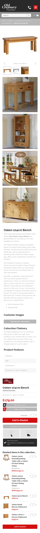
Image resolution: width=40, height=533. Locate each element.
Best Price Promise (21, 442)
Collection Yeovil (20, 405)
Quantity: (24, 415)
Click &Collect (11, 433)
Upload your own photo (20, 321)
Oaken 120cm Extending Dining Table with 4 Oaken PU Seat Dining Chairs (20, 481)
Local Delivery (20, 409)
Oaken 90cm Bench (20, 496)
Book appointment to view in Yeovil (20, 426)
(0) (36, 15)
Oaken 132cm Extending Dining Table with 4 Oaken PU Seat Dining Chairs (20, 461)
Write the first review (9, 390)
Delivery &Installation (29, 433)
